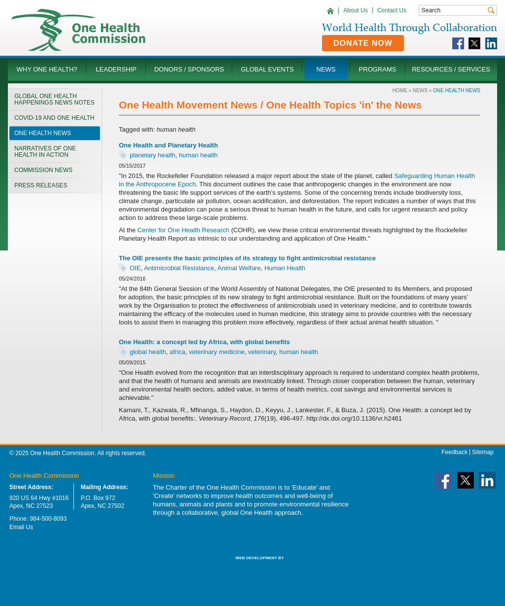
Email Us (21, 527)
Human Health (284, 268)
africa (177, 352)
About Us (355, 10)
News (420, 90)
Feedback (454, 452)
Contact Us (391, 10)
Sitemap (483, 452)
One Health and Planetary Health (168, 145)
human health (198, 155)
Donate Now (363, 43)
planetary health (153, 155)
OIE (135, 268)
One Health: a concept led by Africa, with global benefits (204, 342)
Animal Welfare (239, 268)
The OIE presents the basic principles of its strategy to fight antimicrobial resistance (247, 258)
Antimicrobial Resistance (179, 268)
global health (148, 352)
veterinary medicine (217, 352)
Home (400, 90)
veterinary (262, 352)
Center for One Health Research (183, 230)
